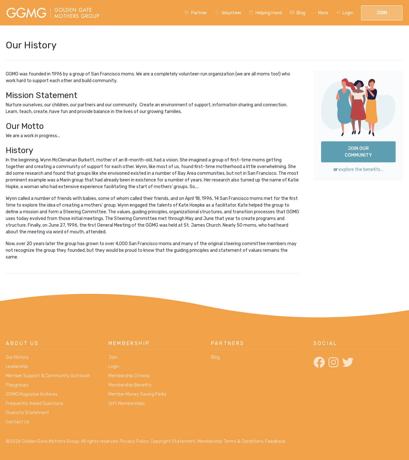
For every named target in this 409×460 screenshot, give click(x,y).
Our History (17, 357)
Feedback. (275, 441)
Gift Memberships (126, 403)
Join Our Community (358, 152)
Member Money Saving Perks (137, 394)
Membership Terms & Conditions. (230, 441)
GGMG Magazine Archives (32, 394)
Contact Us (17, 422)
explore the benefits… (361, 169)
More (320, 13)
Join (382, 13)
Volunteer (228, 13)
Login (344, 13)
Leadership (17, 366)
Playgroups (17, 385)
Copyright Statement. (173, 441)
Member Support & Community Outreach (48, 376)
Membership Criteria (128, 376)
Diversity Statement (27, 412)
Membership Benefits (130, 385)
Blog (298, 13)
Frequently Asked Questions (34, 403)
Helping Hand (265, 13)
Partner (195, 13)
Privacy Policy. (134, 441)
